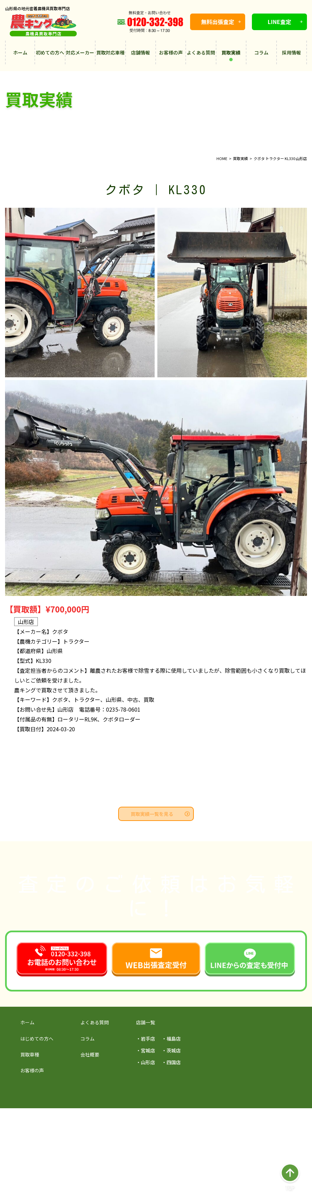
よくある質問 (201, 52)
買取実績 (231, 55)
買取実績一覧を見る (160, 813)
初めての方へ (50, 52)
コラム (261, 52)
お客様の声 (171, 52)
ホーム (20, 52)
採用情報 (291, 52)
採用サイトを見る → (72, 1119)
